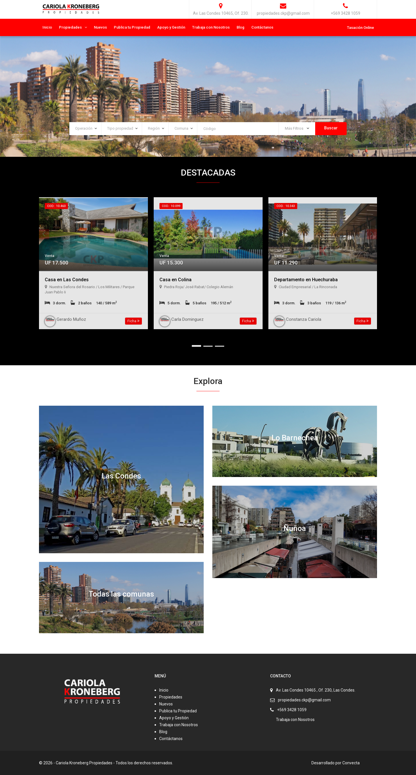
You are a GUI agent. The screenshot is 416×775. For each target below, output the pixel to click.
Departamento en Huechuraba (306, 279)
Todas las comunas (121, 594)
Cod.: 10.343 (285, 206)
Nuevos (100, 27)
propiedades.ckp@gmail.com (304, 700)
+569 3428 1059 (292, 709)
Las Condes (121, 476)
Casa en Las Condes (67, 279)
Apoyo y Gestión (171, 27)
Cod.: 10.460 (56, 206)
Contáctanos (262, 27)
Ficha (133, 321)
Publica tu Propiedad (132, 27)
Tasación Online (360, 27)
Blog (240, 27)
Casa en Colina (175, 279)
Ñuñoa (294, 528)
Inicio (47, 27)
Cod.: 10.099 (171, 206)
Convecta (351, 763)
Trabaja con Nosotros (211, 27)
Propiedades (70, 27)
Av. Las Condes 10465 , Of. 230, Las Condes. (315, 690)
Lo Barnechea (295, 437)
